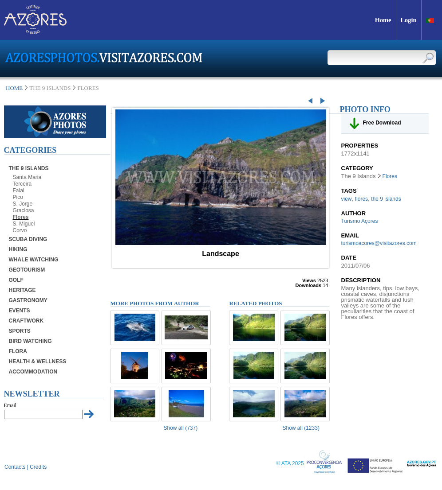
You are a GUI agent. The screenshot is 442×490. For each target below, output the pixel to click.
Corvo (20, 230)
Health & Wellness (38, 361)
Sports (20, 331)
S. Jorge (23, 203)
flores (361, 199)
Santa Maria (27, 177)
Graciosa (23, 210)
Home (14, 88)
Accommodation (33, 372)
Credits (38, 467)
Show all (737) (181, 428)
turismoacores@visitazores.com (379, 243)
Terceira (22, 184)
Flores (21, 217)
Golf (16, 280)
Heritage (22, 290)
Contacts (14, 467)
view (346, 199)
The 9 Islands (29, 168)
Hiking (18, 249)
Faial (18, 190)
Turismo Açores (359, 221)
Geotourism (27, 270)
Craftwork (26, 321)
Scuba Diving (28, 239)
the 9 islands (386, 199)
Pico (18, 197)
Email (10, 405)
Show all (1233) (301, 428)
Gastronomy (28, 300)
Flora (18, 351)
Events (19, 310)
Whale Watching (34, 260)
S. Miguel (24, 223)
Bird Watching (30, 341)
